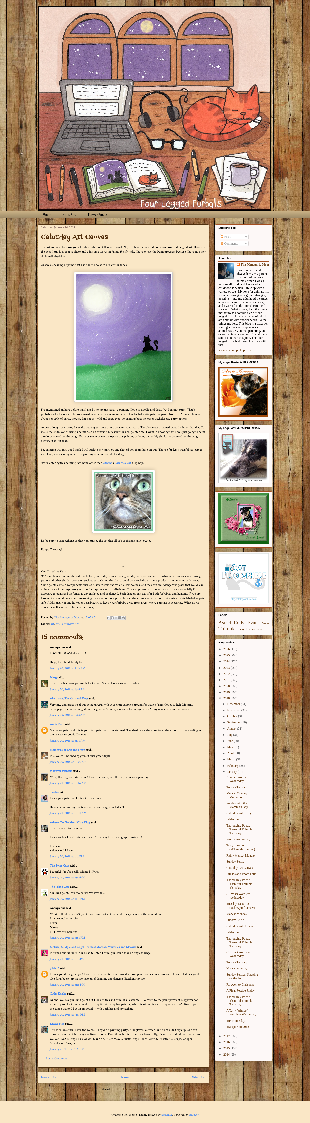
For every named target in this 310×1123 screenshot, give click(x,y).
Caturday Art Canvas (239, 867)
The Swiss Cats (59, 866)
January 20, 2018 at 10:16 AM (68, 783)
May (230, 747)
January (232, 771)
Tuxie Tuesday (235, 1020)
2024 (227, 661)
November (234, 710)
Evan (252, 622)
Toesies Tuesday (236, 787)
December (234, 704)
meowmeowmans (61, 771)
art (52, 624)
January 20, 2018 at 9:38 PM (67, 1015)
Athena (107, 463)
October (232, 716)
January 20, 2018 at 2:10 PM (67, 878)
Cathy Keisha (58, 994)
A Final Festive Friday (240, 990)
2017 (227, 1036)
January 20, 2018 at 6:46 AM (67, 689)
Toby (241, 629)
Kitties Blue (57, 1024)
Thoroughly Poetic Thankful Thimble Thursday (239, 829)
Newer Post (49, 1077)
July (230, 734)
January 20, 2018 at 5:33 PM (67, 959)
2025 (227, 655)
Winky (259, 629)
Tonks (250, 629)
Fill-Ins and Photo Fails (241, 874)
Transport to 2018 (237, 1026)
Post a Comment (56, 1058)
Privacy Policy (97, 215)
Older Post (198, 1077)
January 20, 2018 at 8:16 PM (67, 985)
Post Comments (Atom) (132, 1089)
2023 (227, 667)
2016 (227, 1042)
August (232, 728)
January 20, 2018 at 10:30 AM (68, 813)
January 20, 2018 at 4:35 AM (67, 668)
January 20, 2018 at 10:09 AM (68, 762)
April (231, 753)
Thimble (227, 629)
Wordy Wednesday (238, 839)
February (233, 765)
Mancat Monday (236, 913)
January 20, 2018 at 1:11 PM (67, 856)
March (231, 759)
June (230, 741)
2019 (227, 692)
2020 (227, 686)
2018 (227, 698)
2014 (227, 1054)
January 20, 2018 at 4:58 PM (67, 938)
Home (47, 215)
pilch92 (54, 968)
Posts (226, 236)
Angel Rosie (69, 215)
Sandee (54, 792)
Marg (53, 677)
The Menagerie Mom (255, 264)
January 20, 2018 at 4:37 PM (67, 899)
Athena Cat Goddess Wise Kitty (70, 822)
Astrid (224, 622)
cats (58, 624)
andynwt (166, 1115)
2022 (227, 674)
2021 (227, 680)
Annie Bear (57, 724)
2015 (227, 1048)
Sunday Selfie (235, 861)
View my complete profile (234, 350)
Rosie (264, 623)
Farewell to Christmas (240, 984)
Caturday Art (123, 463)
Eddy (239, 622)
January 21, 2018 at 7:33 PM (67, 1049)
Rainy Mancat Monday (241, 855)
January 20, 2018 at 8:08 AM (67, 741)
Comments (229, 243)
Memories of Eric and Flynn (67, 750)
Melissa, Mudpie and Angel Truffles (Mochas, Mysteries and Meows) (93, 947)
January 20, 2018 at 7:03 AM (67, 715)
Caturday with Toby (238, 813)
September (234, 722)
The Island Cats (59, 887)
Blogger (194, 1115)
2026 (227, 649)
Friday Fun (233, 819)
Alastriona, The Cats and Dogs (69, 699)
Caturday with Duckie (240, 926)
